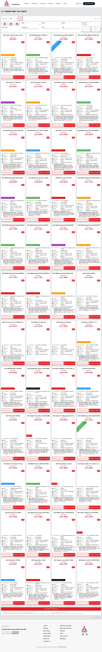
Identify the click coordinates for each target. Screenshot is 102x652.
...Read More (8, 71)
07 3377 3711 (15, 633)
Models (45, 628)
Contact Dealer (19, 77)
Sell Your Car (64, 636)
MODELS (26, 3)
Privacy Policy (62, 647)
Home (45, 625)
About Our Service (65, 625)
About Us (46, 638)
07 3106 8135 (89, 3)
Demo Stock (47, 633)
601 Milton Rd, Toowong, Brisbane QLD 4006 (14, 629)
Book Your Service (65, 628)
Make (23, 22)
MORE (64, 3)
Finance (50, 3)
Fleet (61, 633)
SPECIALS (43, 3)
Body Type (4, 27)
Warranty (63, 638)
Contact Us (46, 641)
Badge (63, 22)
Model (43, 22)
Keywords (84, 22)
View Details (7, 77)
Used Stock (46, 636)
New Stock (46, 631)
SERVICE (58, 3)
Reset (20, 18)
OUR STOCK (34, 3)
